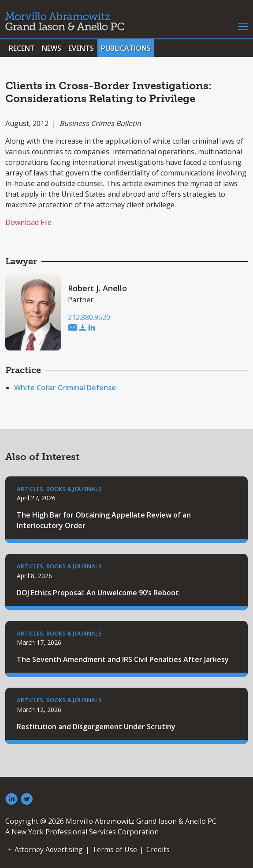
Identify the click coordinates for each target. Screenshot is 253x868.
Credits (158, 849)
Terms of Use (114, 849)
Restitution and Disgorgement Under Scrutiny (96, 726)
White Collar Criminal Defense (65, 387)
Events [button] (81, 48)
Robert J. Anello (97, 288)
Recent (22, 48)
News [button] (51, 48)
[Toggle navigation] (243, 26)
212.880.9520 (89, 317)
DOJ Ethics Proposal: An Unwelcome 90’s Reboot (98, 593)
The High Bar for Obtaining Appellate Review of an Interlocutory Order (104, 520)
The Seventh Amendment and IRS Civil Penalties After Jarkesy (123, 659)
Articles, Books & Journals (59, 489)
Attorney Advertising (49, 849)
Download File (28, 222)
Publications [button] (126, 48)
